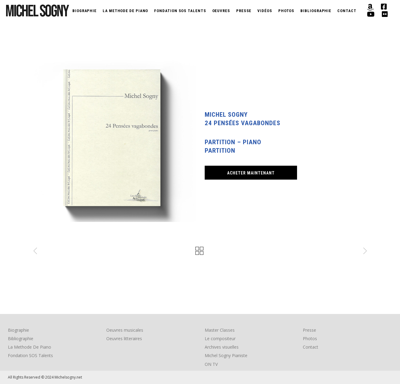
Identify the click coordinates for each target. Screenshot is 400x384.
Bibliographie (20, 338)
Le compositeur (220, 338)
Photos (310, 338)
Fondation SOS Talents (30, 355)
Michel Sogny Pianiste (226, 355)
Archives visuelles (222, 347)
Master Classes (220, 330)
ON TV (211, 364)
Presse (309, 330)
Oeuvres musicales (124, 330)
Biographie (18, 330)
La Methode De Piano (29, 347)
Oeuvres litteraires (124, 338)
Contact (310, 347)
